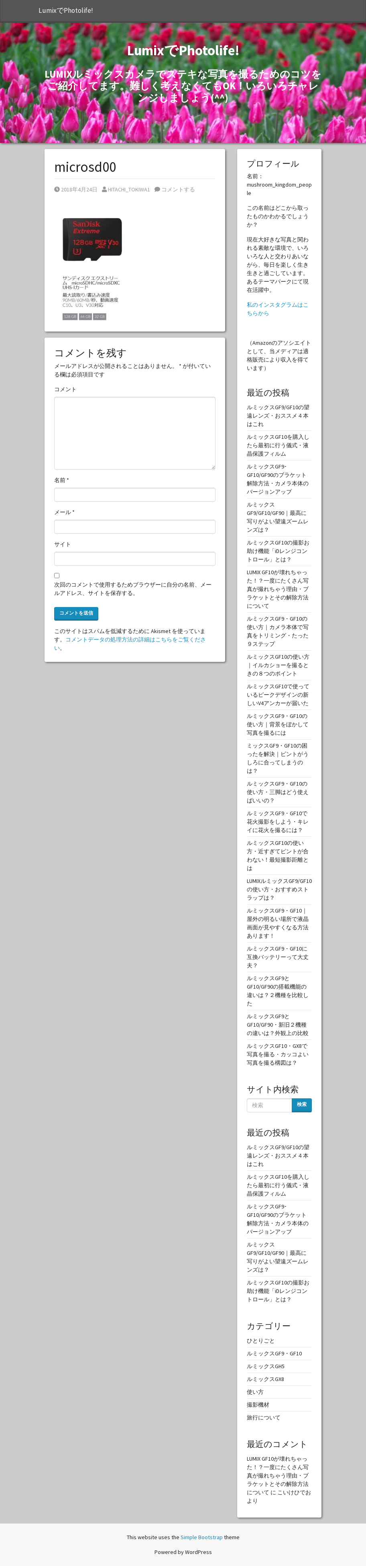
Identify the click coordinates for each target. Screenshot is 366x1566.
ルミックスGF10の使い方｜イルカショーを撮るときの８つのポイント (278, 665)
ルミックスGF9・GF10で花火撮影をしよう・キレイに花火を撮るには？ (278, 822)
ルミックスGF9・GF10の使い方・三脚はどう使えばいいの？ (278, 792)
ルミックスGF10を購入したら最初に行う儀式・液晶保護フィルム (278, 445)
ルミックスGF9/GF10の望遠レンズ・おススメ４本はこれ (278, 416)
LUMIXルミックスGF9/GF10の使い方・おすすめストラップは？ (279, 889)
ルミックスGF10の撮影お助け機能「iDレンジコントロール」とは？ (278, 551)
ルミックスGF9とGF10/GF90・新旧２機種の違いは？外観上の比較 (278, 1025)
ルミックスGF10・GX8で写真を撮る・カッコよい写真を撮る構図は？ (278, 1054)
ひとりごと (261, 1340)
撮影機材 (258, 1404)
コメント (65, 389)
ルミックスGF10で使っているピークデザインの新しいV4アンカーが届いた (278, 695)
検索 (302, 1104)
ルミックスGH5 (266, 1366)
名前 (61, 480)
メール (64, 512)
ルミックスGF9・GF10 (274, 1353)
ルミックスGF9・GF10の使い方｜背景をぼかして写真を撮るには (278, 724)
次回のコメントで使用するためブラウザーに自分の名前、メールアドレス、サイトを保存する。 (132, 589)
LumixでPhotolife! (66, 10)
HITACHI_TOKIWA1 (126, 189)
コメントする (175, 189)
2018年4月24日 (76, 189)
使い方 (255, 1391)
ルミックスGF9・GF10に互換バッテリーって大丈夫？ (278, 957)
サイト (62, 544)
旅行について (264, 1417)
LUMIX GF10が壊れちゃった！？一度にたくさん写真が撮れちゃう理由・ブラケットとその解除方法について (278, 589)
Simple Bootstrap (202, 1537)
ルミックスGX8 (265, 1379)
